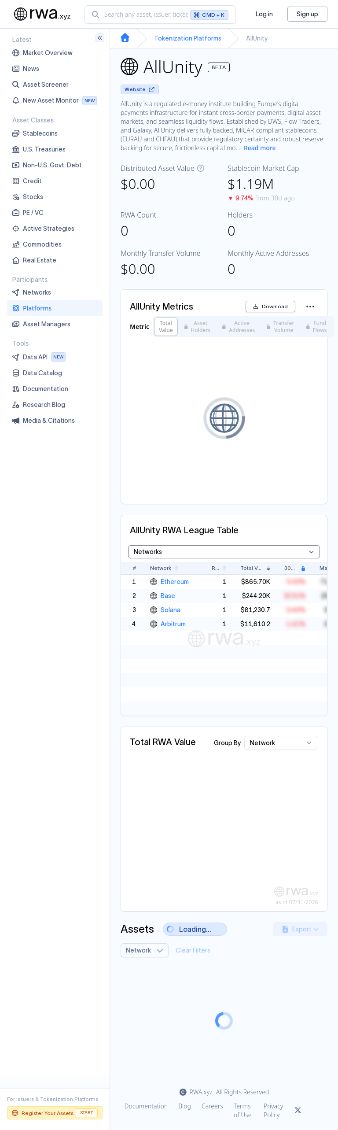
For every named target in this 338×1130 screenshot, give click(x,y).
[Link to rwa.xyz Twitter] (298, 1110)
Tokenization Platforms (187, 38)
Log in (264, 14)
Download (270, 306)
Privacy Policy (273, 1110)
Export (300, 929)
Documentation (146, 1106)
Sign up (307, 14)
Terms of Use (243, 1110)
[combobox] (160, 14)
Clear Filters (193, 950)
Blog (184, 1106)
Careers (212, 1106)
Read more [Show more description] (260, 148)
